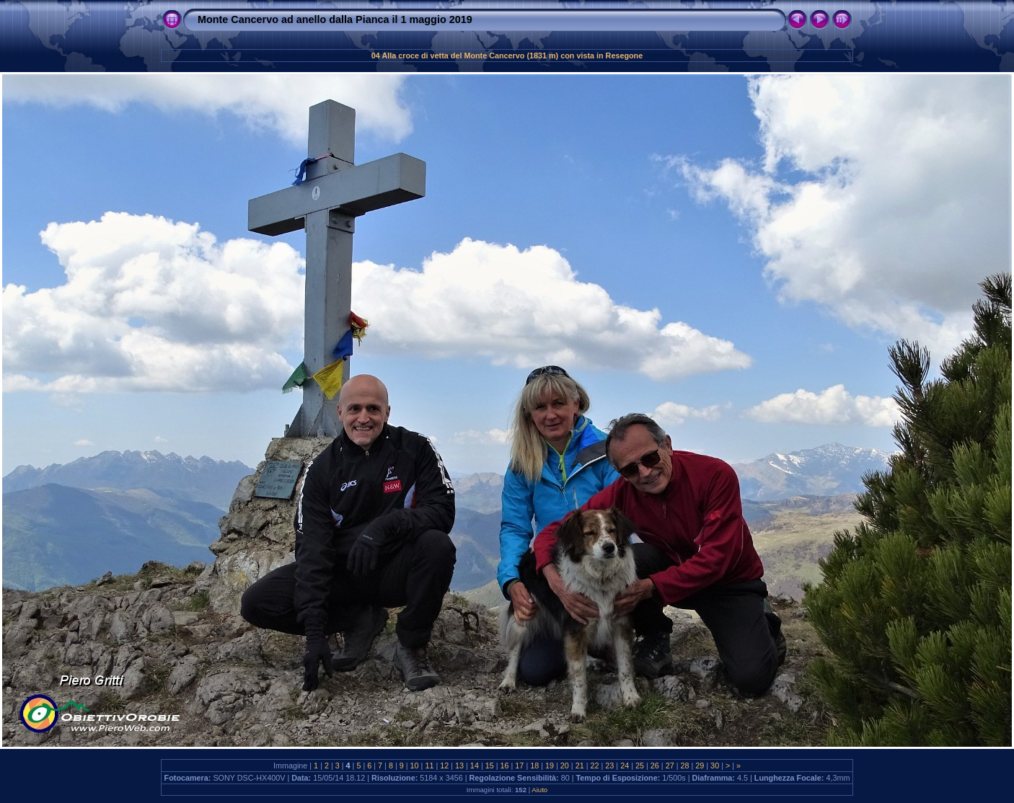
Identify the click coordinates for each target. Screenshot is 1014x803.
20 (564, 765)
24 (624, 765)
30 (714, 765)
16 (504, 765)
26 (654, 765)
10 (414, 765)
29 (699, 765)
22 (594, 765)
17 (519, 765)
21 (579, 765)
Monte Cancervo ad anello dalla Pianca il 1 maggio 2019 (335, 19)
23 (609, 765)
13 (459, 765)
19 (549, 765)
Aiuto (539, 790)
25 (639, 765)
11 (429, 765)
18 (534, 765)
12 (444, 765)
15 (489, 765)
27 (669, 765)
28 (684, 765)
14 (474, 765)
